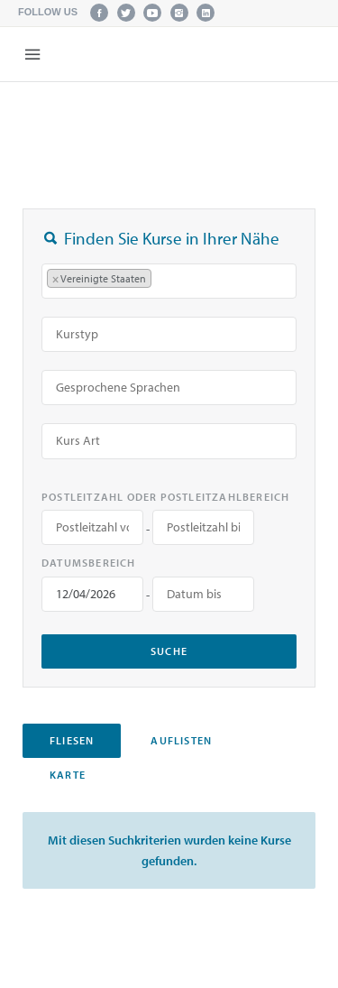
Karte (68, 774)
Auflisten (181, 740)
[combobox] (169, 281)
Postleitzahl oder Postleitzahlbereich (165, 496)
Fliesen (72, 740)
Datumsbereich (88, 562)
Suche (169, 651)
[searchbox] (165, 280)
